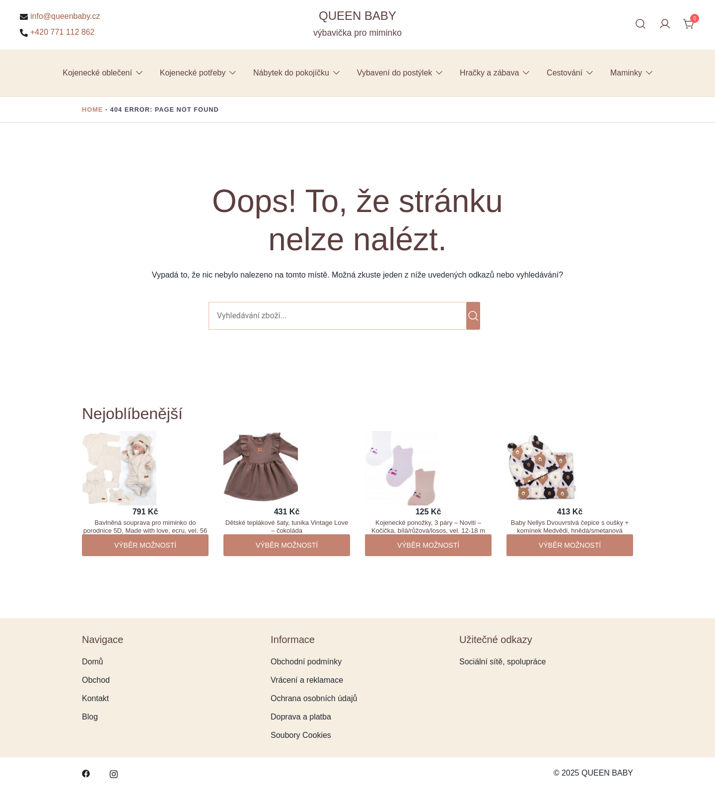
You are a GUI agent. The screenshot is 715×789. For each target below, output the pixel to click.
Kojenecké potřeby (193, 73)
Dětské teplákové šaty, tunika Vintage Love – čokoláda (286, 526)
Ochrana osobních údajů (314, 698)
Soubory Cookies (301, 735)
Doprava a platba (301, 717)
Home (92, 109)
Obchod (96, 680)
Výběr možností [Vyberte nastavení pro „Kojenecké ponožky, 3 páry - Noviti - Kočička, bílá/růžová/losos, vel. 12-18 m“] (428, 545)
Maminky (626, 73)
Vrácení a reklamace (307, 680)
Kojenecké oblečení (97, 73)
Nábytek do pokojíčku (291, 73)
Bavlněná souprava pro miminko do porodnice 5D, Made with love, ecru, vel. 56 (145, 526)
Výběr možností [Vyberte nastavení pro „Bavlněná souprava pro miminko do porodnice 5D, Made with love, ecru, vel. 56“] (145, 545)
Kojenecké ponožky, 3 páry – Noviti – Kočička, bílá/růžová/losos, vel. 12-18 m (428, 526)
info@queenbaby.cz (60, 16)
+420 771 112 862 (57, 32)
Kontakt (95, 698)
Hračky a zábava (489, 73)
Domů (92, 661)
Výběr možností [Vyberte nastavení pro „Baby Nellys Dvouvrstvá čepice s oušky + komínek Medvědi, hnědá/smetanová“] (570, 545)
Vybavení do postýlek (394, 73)
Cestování (564, 73)
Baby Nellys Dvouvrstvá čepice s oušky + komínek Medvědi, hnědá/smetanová (570, 526)
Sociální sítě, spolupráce (502, 661)
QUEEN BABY (357, 15)
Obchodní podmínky (306, 661)
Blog (90, 717)
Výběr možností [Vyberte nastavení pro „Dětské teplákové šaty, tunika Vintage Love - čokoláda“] (287, 545)
